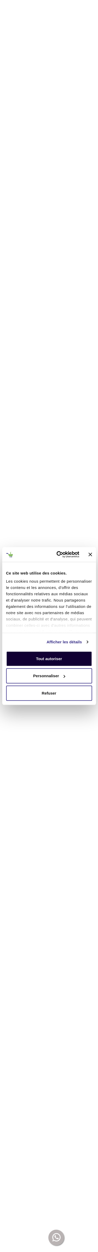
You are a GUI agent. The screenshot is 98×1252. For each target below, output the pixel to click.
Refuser (49, 693)
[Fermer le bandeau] (90, 554)
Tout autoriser (49, 658)
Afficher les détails (64, 642)
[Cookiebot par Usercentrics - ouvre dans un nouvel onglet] (59, 554)
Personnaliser (49, 676)
